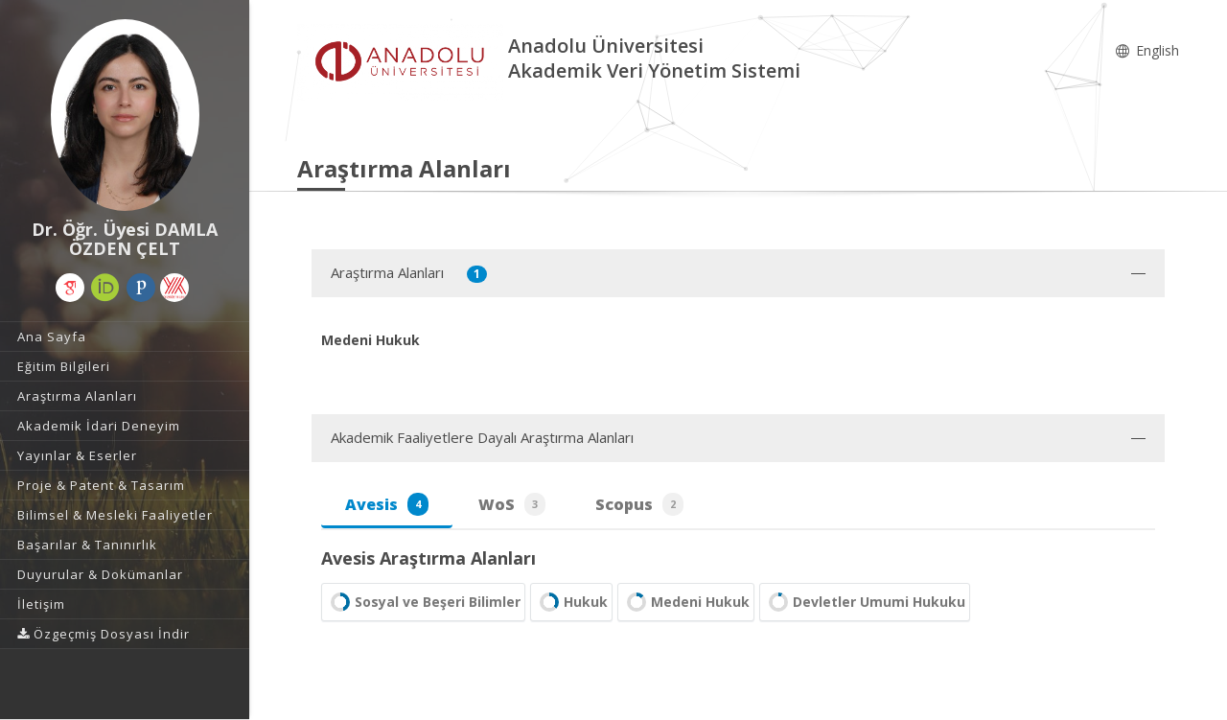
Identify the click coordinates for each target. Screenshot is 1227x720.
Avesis (386, 504)
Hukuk (571, 602)
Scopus (639, 504)
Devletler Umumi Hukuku (864, 602)
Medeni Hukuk (686, 602)
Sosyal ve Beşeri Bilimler (423, 602)
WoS (511, 504)
